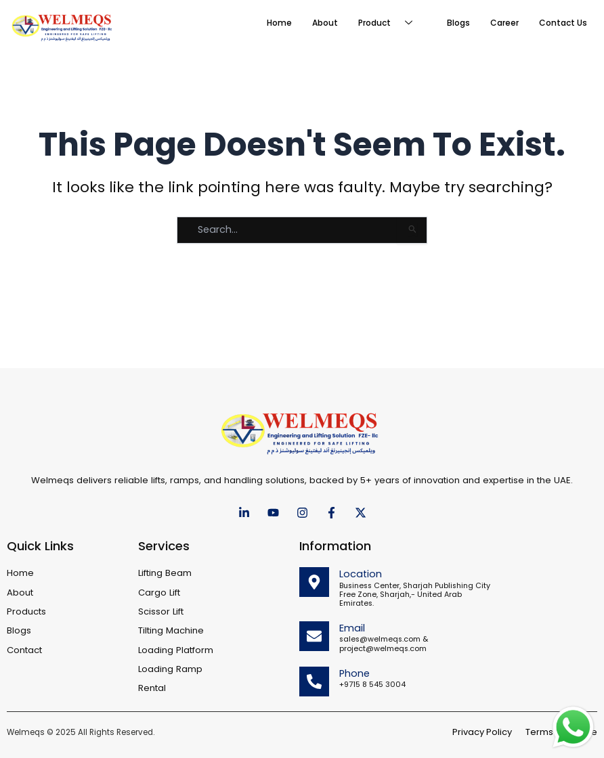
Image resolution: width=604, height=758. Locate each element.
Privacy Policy (482, 732)
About (325, 22)
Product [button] (390, 23)
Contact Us (563, 22)
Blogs (458, 22)
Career (504, 22)
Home (279, 22)
